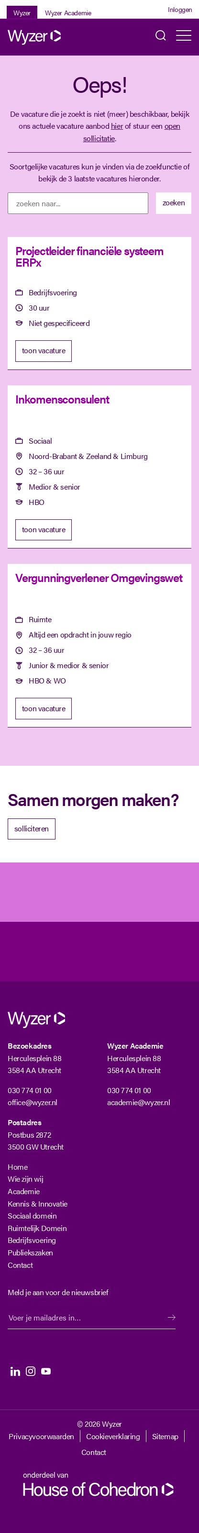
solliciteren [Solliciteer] (31, 828)
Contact (20, 1264)
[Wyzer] (46, 37)
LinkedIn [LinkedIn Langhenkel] (15, 1371)
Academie (24, 1191)
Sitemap (165, 1436)
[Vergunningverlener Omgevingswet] (99, 645)
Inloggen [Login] (180, 9)
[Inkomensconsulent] (99, 467)
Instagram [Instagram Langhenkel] (30, 1371)
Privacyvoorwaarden (41, 1436)
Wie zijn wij (25, 1178)
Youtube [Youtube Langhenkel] (46, 1371)
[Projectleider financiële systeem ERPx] (99, 303)
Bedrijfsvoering (32, 1239)
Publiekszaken (30, 1252)
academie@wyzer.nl (138, 1102)
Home (17, 1166)
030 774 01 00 (30, 1090)
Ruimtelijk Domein (37, 1227)
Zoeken (160, 37)
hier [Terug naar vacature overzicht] (117, 125)
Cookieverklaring (113, 1436)
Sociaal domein (32, 1215)
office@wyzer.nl (32, 1102)
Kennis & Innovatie (37, 1203)
